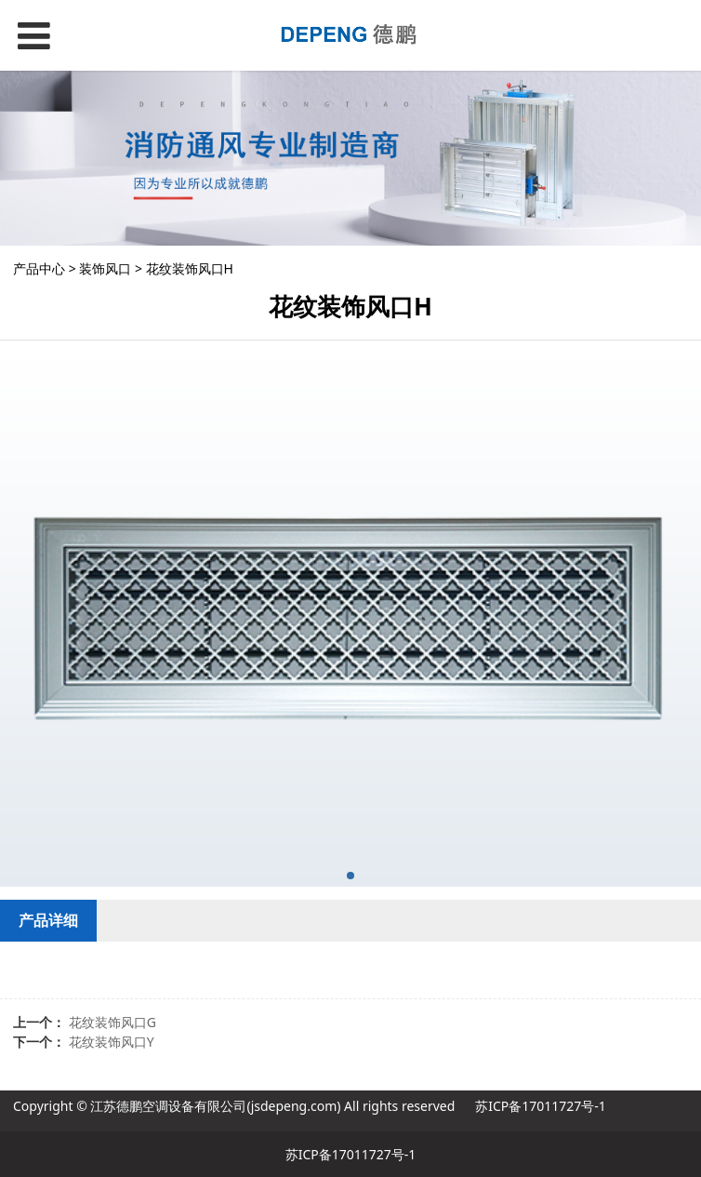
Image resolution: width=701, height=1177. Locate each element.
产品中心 (39, 268)
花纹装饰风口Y (111, 1041)
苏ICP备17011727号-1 (540, 1106)
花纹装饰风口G (112, 1022)
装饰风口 (105, 268)
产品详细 (48, 920)
